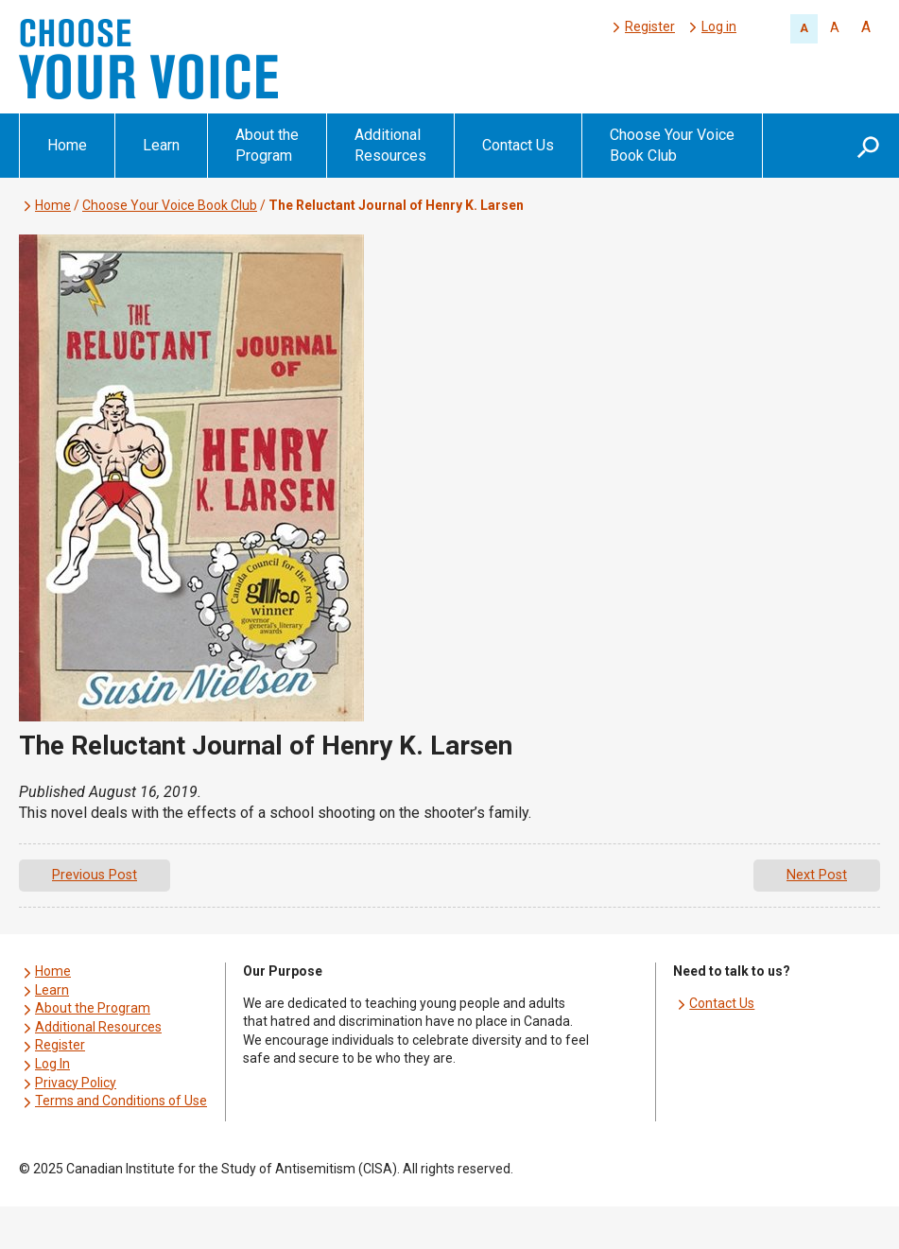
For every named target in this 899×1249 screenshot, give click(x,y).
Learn (161, 145)
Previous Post (94, 875)
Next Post (817, 875)
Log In (52, 1063)
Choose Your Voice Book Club (672, 145)
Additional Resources (390, 145)
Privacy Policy (75, 1082)
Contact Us (518, 145)
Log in (718, 26)
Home (67, 145)
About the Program (267, 145)
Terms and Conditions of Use (121, 1100)
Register (650, 26)
